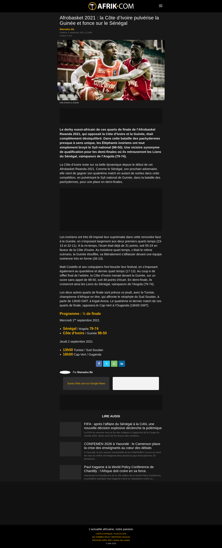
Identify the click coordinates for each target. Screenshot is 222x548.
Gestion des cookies (121, 540)
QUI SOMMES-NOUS (101, 537)
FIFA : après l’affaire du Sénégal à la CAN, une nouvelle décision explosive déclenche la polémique (123, 426)
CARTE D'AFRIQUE (104, 534)
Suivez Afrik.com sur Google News (86, 383)
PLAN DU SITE (120, 534)
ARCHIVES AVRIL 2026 (102, 540)
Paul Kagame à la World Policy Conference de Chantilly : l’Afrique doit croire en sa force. (119, 469)
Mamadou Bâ (67, 29)
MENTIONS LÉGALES (120, 537)
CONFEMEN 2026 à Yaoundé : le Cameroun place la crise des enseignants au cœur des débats (122, 446)
